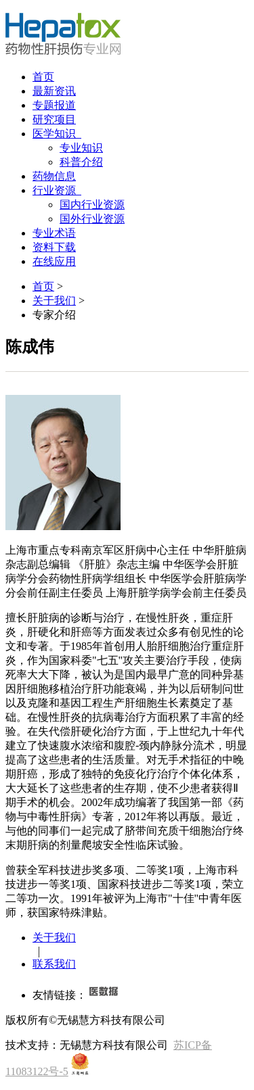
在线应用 (54, 261)
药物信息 (54, 176)
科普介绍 (81, 162)
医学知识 (57, 133)
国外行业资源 (92, 218)
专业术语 (54, 233)
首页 (43, 76)
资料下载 (54, 247)
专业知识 (81, 147)
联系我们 (54, 964)
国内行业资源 (92, 204)
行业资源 (57, 190)
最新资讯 (54, 91)
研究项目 (54, 119)
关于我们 (54, 300)
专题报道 (54, 105)
